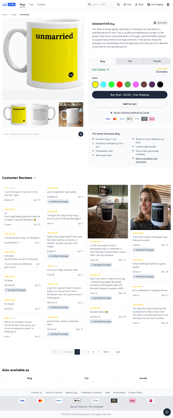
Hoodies (41, 4)
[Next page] (108, 352)
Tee (130, 61)
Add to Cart (130, 104)
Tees (31, 4)
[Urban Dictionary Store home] (8, 4)
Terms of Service (53, 392)
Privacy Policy (135, 392)
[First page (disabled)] (55, 352)
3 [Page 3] (88, 352)
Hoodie (157, 61)
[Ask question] (80, 134)
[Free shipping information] (155, 4)
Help (107, 392)
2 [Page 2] (82, 352)
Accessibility (119, 392)
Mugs (22, 5)
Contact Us (36, 392)
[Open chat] (127, 4)
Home (5, 14)
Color (95, 78)
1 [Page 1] (77, 352)
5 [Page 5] (98, 352)
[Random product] (118, 4)
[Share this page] (139, 4)
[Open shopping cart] (168, 4)
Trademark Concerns (91, 392)
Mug (102, 61)
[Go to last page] (118, 352)
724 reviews (161, 71)
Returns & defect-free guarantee (147, 160)
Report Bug (71, 392)
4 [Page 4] (93, 352)
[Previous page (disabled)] (67, 352)
